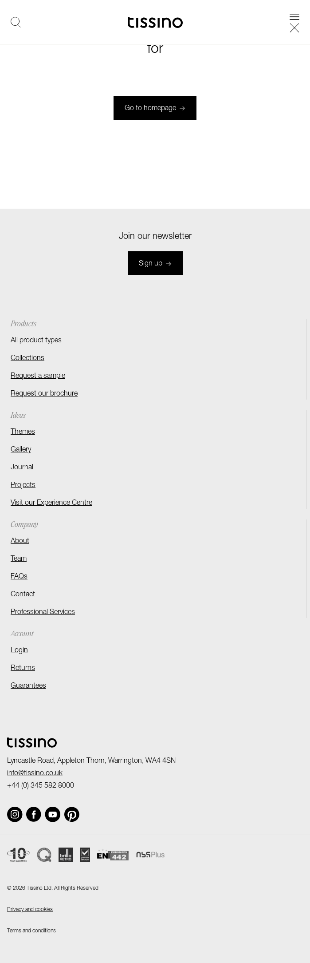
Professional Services (43, 612)
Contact (23, 594)
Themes (23, 432)
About (20, 541)
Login (19, 650)
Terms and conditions (31, 931)
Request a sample (38, 376)
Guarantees (28, 686)
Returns (23, 668)
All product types (36, 341)
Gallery (21, 450)
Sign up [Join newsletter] (155, 264)
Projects (23, 485)
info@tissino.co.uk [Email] (35, 773)
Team (19, 559)
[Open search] (15, 22)
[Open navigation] (294, 22)
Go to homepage (155, 108)
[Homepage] (155, 22)
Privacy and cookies (30, 909)
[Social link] (15, 814)
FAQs (19, 577)
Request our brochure (44, 394)
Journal (22, 468)
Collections (27, 358)
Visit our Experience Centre (51, 503)
